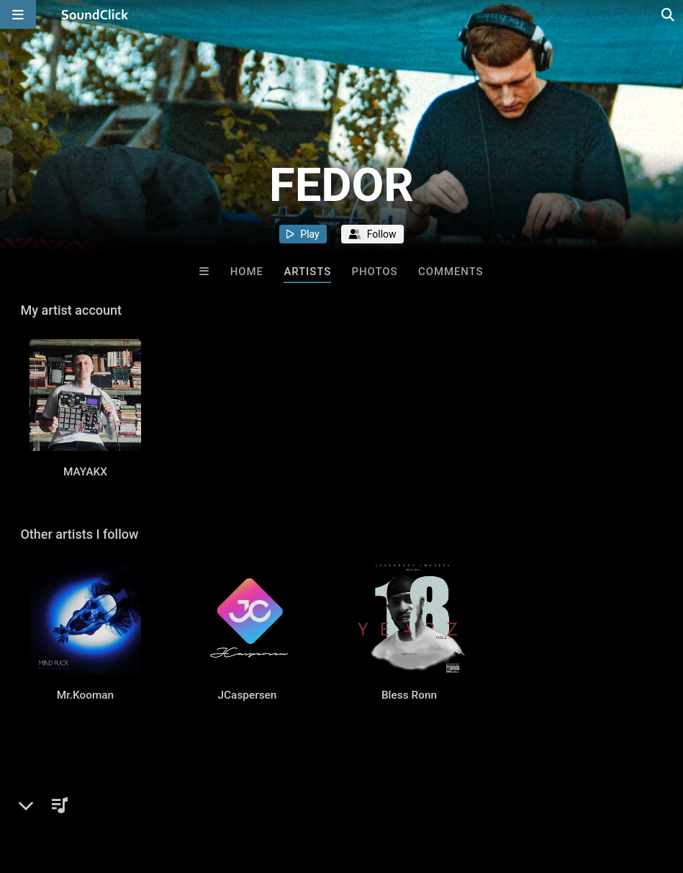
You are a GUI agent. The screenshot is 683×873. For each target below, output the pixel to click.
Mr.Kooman (85, 703)
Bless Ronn (409, 703)
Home (246, 271)
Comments (451, 271)
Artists (307, 271)
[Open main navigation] (18, 14)
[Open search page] (668, 14)
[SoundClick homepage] (95, 14)
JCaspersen (247, 703)
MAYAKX (85, 475)
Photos (375, 271)
